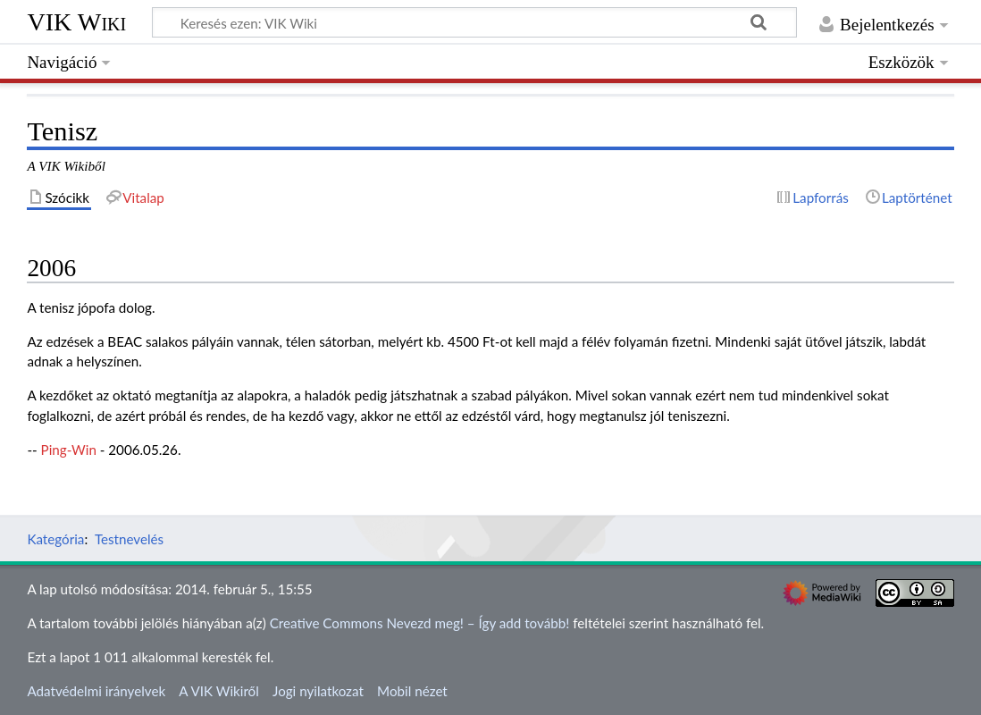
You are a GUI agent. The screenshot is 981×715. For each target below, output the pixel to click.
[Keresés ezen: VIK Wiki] (474, 22)
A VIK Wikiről (218, 691)
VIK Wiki (76, 22)
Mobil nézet (412, 691)
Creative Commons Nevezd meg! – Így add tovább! (420, 623)
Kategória (55, 539)
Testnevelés (129, 539)
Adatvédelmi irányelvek (96, 691)
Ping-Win (68, 450)
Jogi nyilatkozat (318, 691)
